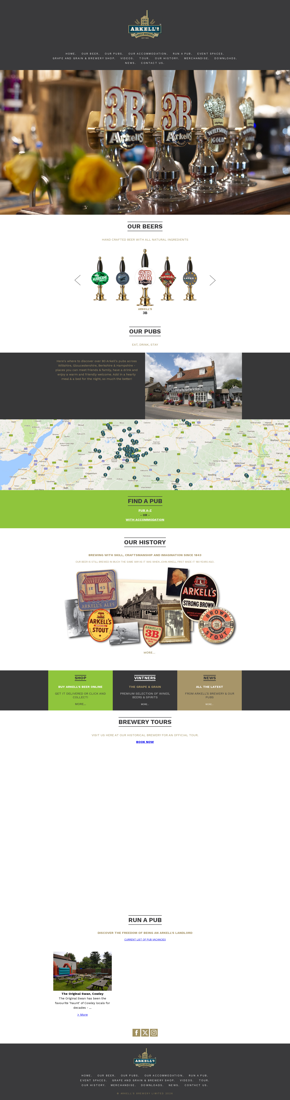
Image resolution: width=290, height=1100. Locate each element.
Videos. (127, 58)
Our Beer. (91, 53)
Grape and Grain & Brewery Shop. (84, 58)
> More (82, 1014)
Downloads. (225, 58)
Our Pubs (145, 331)
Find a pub (145, 501)
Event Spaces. (211, 53)
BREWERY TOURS (145, 722)
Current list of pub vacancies (145, 939)
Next (212, 280)
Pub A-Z (145, 510)
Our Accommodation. (148, 53)
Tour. (144, 58)
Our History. (167, 58)
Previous (78, 280)
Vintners (145, 678)
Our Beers (145, 226)
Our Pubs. (114, 53)
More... (145, 704)
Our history (145, 542)
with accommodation (145, 519)
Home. (71, 53)
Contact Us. (153, 63)
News (209, 678)
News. (130, 63)
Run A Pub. (183, 53)
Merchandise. (197, 58)
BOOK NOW (145, 742)
